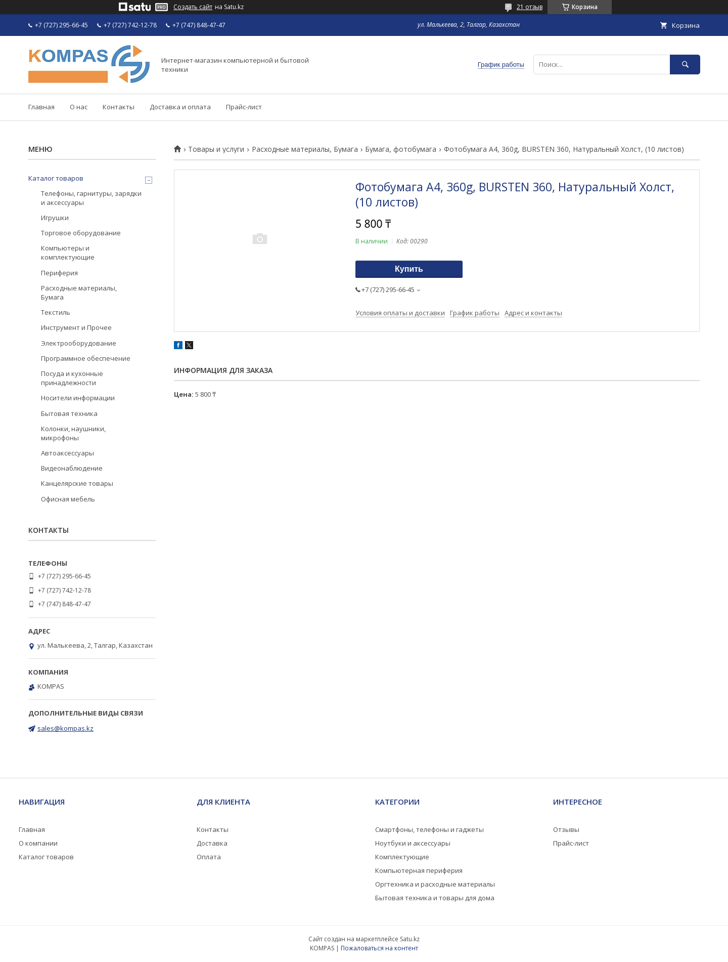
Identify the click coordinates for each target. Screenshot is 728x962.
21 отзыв (529, 7)
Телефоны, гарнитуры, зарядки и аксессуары (91, 198)
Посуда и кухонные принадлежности (72, 378)
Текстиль (55, 312)
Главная (41, 106)
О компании (38, 843)
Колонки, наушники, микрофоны (73, 433)
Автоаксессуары (67, 452)
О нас (78, 106)
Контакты (118, 106)
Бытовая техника (69, 413)
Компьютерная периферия (419, 870)
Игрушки (55, 217)
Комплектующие (402, 856)
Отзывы (566, 829)
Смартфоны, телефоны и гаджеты (429, 829)
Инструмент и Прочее (76, 327)
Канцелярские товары (77, 483)
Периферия (59, 272)
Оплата (209, 856)
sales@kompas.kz (65, 728)
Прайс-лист (244, 106)
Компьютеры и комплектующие (68, 252)
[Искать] (685, 64)
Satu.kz (410, 939)
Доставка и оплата (180, 106)
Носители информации (78, 397)
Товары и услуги (216, 149)
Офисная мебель (68, 499)
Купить (409, 269)
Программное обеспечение (85, 358)
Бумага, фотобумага (400, 149)
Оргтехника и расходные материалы (435, 884)
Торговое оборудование (81, 232)
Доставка (212, 843)
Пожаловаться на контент (379, 948)
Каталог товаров (55, 178)
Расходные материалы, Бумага (305, 149)
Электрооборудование (78, 343)
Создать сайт (192, 7)
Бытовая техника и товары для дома (434, 897)
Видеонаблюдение (72, 468)
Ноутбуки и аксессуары (412, 843)
